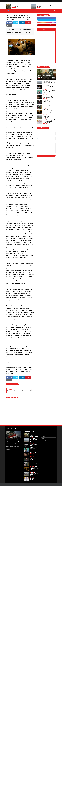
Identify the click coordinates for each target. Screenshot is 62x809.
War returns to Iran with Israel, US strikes (12, 442)
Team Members (44, 434)
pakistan (27, 19)
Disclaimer (43, 436)
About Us (43, 431)
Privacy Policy (44, 438)
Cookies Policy (44, 440)
